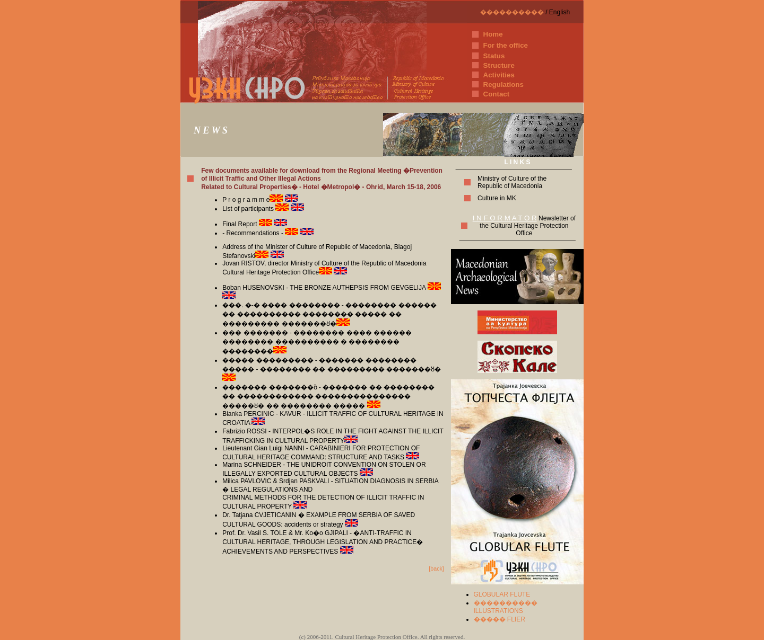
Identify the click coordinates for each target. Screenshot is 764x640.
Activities (499, 75)
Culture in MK (497, 198)
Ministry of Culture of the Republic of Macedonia (512, 182)
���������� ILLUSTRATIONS (505, 607)
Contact (496, 94)
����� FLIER (499, 619)
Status (494, 56)
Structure (499, 65)
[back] (436, 568)
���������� (512, 12)
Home (493, 34)
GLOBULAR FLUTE (502, 594)
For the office (505, 45)
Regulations (503, 84)
